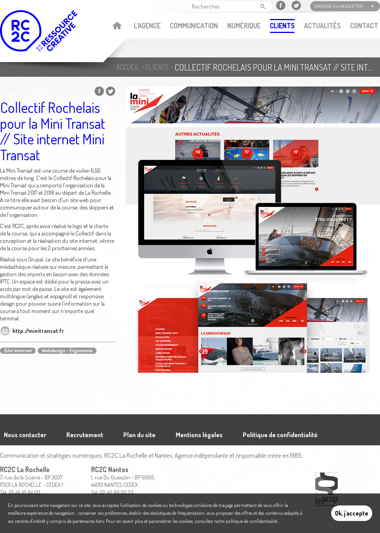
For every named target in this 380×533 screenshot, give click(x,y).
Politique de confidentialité (280, 435)
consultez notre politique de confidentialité (236, 521)
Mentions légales (199, 435)
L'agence (147, 25)
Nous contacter (25, 435)
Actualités (322, 25)
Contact (364, 25)
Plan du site (139, 435)
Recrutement (84, 435)
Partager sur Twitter (110, 91)
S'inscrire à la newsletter (338, 6)
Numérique (244, 25)
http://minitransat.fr (38, 330)
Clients (282, 25)
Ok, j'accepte (351, 513)
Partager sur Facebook (99, 91)
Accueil (117, 26)
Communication (194, 25)
